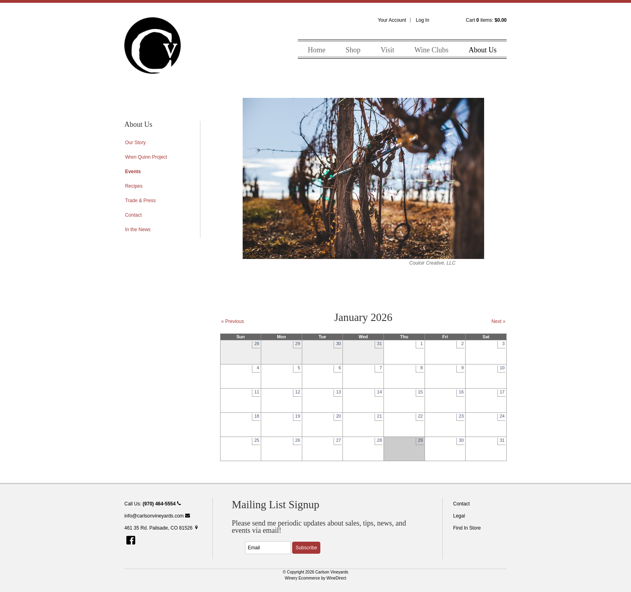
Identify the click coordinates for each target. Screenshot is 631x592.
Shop (353, 50)
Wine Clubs (431, 50)
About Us (482, 50)
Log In (422, 20)
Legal (459, 516)
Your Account (392, 20)
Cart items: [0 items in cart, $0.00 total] (486, 20)
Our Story (135, 142)
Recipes (133, 186)
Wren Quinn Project (146, 157)
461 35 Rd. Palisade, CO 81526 (161, 528)
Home (317, 50)
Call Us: (152, 504)
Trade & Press (140, 200)
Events (133, 171)
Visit (387, 50)
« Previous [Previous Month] (232, 321)
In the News (138, 229)
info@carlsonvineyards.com (157, 516)
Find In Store (467, 528)
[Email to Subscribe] (268, 547)
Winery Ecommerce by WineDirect (315, 578)
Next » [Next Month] (498, 321)
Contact (133, 215)
